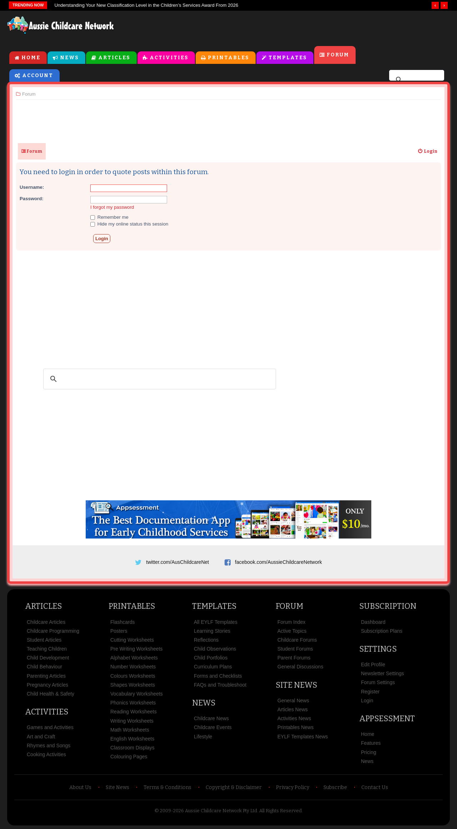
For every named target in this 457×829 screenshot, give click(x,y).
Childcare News (211, 718)
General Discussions (300, 666)
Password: (32, 198)
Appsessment (387, 718)
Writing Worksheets (132, 721)
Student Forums (295, 649)
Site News (296, 685)
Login (367, 700)
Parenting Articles (46, 676)
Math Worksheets (129, 730)
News (69, 58)
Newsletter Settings (382, 673)
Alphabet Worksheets (134, 658)
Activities (169, 58)
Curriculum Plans (213, 666)
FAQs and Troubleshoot (220, 685)
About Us (80, 787)
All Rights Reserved (280, 810)
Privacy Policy (292, 787)
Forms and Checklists (218, 676)
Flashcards (122, 622)
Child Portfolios (210, 658)
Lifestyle (203, 736)
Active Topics (291, 631)
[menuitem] (427, 151)
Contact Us (374, 787)
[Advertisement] (287, 28)
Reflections (206, 640)
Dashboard (373, 622)
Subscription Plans (381, 631)
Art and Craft (41, 736)
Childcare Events (213, 727)
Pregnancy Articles (47, 685)
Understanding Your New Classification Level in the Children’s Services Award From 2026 (146, 5)
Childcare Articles (46, 622)
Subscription (387, 606)
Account (37, 75)
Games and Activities (50, 727)
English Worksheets (132, 739)
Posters (118, 631)
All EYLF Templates (215, 622)
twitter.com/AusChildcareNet (177, 562)
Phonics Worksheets (133, 703)
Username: (32, 187)
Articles (114, 58)
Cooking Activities (46, 754)
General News (293, 700)
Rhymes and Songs (48, 745)
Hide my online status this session (129, 224)
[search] (415, 80)
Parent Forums (294, 658)
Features (371, 743)
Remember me (109, 217)
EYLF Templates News (302, 736)
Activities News (294, 718)
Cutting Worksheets (132, 640)
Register (370, 691)
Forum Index (291, 622)
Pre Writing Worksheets (136, 649)
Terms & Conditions (167, 787)
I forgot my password (112, 207)
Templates (287, 58)
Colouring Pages (128, 756)
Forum (338, 55)
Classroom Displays (132, 747)
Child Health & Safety (50, 694)
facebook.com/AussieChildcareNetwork (278, 562)
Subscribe (335, 787)
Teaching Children (47, 649)
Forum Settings (378, 682)
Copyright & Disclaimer (234, 787)
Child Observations (215, 649)
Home (30, 58)
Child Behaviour (44, 666)
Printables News (295, 727)
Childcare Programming (53, 631)
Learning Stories (212, 631)
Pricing (368, 752)
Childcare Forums (297, 640)
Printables (228, 58)
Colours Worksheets (132, 676)
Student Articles (44, 640)
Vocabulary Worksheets (136, 694)
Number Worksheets (133, 666)
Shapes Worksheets (132, 685)
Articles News (292, 709)
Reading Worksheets (133, 711)
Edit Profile (373, 664)
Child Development (48, 658)
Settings (378, 649)
